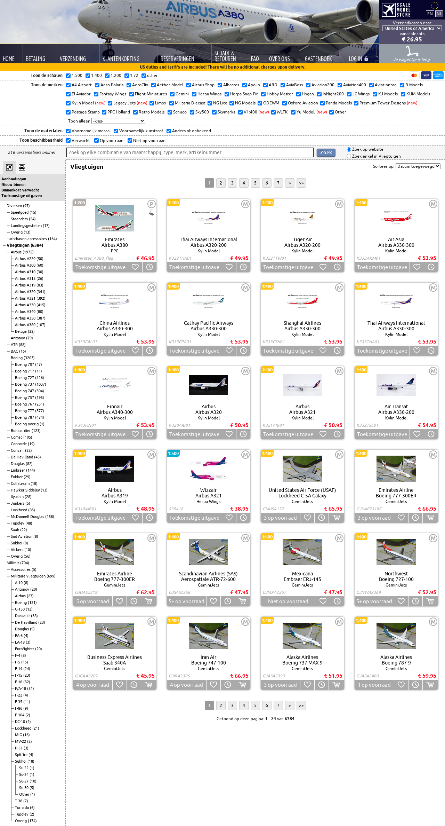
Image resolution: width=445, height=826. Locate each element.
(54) (32, 219)
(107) (41, 325)
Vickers (17, 550)
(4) (26, 636)
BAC (15, 351)
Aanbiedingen (13, 179)
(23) (41, 622)
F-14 (19, 669)
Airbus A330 (26, 305)
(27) (30, 596)
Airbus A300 (26, 265)
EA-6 (19, 636)
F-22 (19, 695)
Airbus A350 (26, 318)
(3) (28, 642)
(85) (31, 510)
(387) (41, 318)
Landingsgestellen (27, 225)
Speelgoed (20, 212)
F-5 (18, 662)
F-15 (19, 675)
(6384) (37, 245)
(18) (34, 483)
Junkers (18, 503)
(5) (27, 503)
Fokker (17, 477)
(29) (27, 477)
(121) (32, 602)
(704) (24, 563)
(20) (33, 589)
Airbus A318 (26, 278)
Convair (18, 450)
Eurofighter (25, 649)
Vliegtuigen (19, 245)
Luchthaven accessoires (27, 239)
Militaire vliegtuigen (29, 576)
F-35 (19, 702)
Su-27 (24, 781)
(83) (40, 285)
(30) (40, 272)
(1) (42, 424)
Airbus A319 (26, 285)
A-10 (19, 583)
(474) (39, 417)
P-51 (19, 748)
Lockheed (19, 510)
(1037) (40, 384)
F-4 (18, 655)
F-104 (20, 715)
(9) (32, 629)
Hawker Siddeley (26, 490)
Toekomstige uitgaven (21, 196)
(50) (40, 259)
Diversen (15, 206)
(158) (49, 516)
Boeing (17, 358)
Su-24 (24, 774)
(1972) (28, 252)
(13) (27, 232)
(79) (29, 338)
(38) (34, 616)
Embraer (18, 470)
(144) (30, 470)
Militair (13, 563)
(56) (27, 556)
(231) (39, 404)
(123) (36, 430)
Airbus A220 (26, 259)
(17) (46, 225)
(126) (39, 378)
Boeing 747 (25, 391)
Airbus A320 (26, 292)
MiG (19, 735)
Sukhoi (17, 543)
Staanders (20, 219)
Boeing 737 (25, 384)
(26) (40, 278)
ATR (15, 345)
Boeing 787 (25, 417)
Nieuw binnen (13, 184)
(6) (32, 807)
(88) (22, 345)
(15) (33, 212)
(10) (27, 550)
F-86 (19, 708)
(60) (40, 265)
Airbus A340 (26, 311)
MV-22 (21, 741)
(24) (26, 669)
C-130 (20, 609)
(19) (31, 444)
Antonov (18, 338)
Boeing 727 (25, 378)
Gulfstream (21, 483)
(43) (37, 457)
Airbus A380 (26, 325)
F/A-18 (21, 688)
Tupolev (18, 523)
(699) (51, 576)
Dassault (23, 616)
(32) (26, 682)
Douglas (18, 464)
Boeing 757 (25, 397)
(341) (41, 292)
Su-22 (24, 768)
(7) (25, 801)
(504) (39, 391)
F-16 (19, 682)
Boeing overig (27, 424)
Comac (17, 437)
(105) (27, 437)
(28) (28, 497)
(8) (35, 536)
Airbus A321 (26, 298)
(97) (26, 206)
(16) (22, 351)
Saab (15, 530)
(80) (40, 311)
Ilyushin (18, 497)
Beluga (21, 331)
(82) (29, 464)
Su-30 (24, 788)
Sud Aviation (22, 536)
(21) (35, 728)
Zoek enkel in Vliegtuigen (376, 156)
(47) (38, 364)
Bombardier (21, 430)
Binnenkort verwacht (20, 190)
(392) (41, 298)
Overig (17, 232)
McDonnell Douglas (28, 516)
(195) (39, 397)
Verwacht (80, 140)
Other (24, 794)
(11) (38, 371)
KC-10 (20, 721)
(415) (41, 305)
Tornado (22, 807)
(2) (27, 715)
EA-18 (20, 642)
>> (301, 183)
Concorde (19, 444)
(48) (28, 523)
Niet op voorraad (148, 140)
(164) (52, 239)
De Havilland (22, 457)
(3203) (29, 358)
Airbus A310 (26, 272)
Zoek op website (367, 149)
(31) (30, 688)
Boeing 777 (25, 411)
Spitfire (22, 755)
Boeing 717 (25, 371)
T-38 (19, 801)
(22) (31, 331)
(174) (32, 821)
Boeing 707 (25, 364)
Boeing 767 (25, 404)
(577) (39, 411)
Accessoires (21, 569)
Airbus (17, 252)
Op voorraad (111, 140)
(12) (29, 609)
